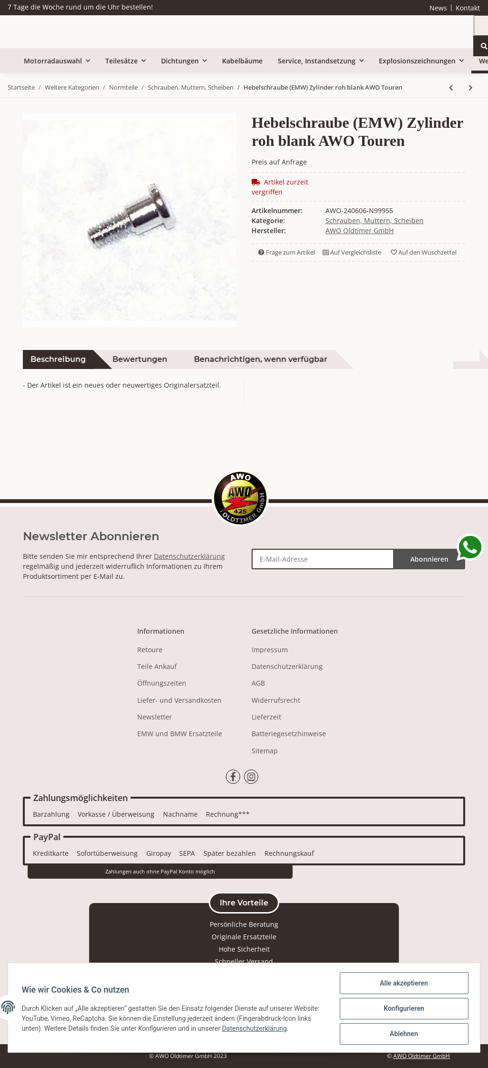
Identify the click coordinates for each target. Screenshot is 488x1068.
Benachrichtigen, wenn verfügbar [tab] (260, 359)
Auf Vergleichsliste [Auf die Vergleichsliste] (352, 252)
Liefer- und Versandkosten (179, 700)
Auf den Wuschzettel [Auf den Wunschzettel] (424, 252)
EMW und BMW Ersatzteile (179, 733)
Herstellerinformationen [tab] (402, 359)
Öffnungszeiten (161, 683)
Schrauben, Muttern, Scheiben (374, 220)
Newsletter (154, 716)
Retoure (150, 649)
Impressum (270, 649)
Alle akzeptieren (402, 984)
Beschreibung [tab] (58, 359)
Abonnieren (429, 559)
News (438, 7)
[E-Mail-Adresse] (323, 559)
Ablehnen (402, 1034)
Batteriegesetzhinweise (289, 733)
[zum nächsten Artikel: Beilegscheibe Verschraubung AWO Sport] (470, 87)
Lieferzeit (266, 716)
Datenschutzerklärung (189, 556)
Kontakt (468, 7)
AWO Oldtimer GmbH (421, 1056)
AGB (258, 683)
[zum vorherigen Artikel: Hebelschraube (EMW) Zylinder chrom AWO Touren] (451, 87)
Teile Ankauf (157, 666)
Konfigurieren (402, 1009)
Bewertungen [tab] (139, 359)
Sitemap (265, 750)
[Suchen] (368, 32)
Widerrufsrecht (276, 700)
